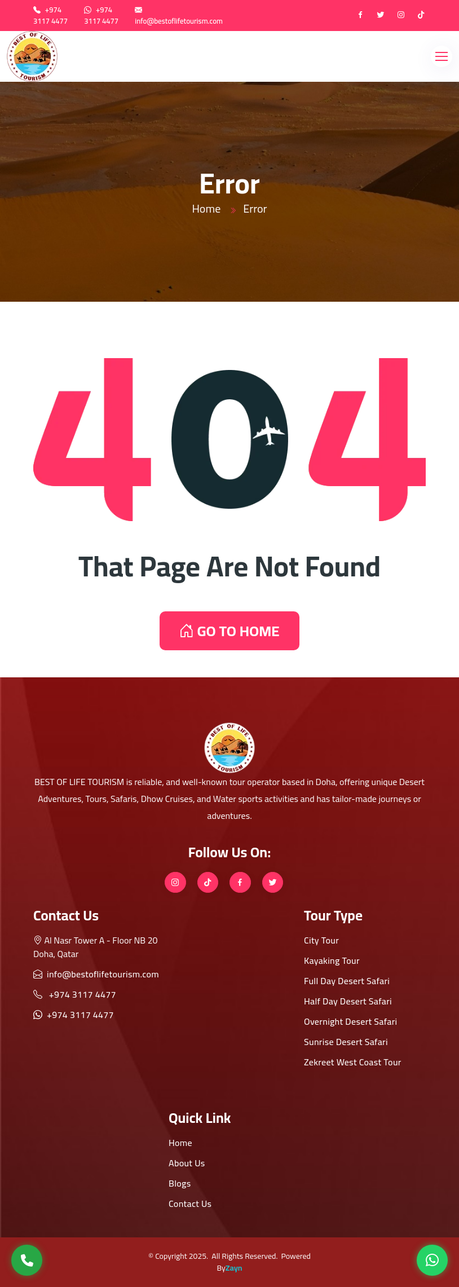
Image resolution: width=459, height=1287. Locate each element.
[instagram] (400, 15)
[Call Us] (26, 1260)
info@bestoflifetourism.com (179, 21)
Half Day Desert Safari (348, 1001)
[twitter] (380, 15)
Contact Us (190, 1203)
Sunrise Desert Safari (346, 1041)
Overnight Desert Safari (351, 1021)
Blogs (180, 1183)
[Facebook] (360, 15)
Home (206, 208)
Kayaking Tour (332, 960)
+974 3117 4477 (50, 15)
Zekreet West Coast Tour (352, 1062)
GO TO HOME (229, 631)
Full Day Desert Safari (347, 981)
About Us (187, 1163)
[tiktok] (421, 15)
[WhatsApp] (432, 1260)
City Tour (321, 940)
